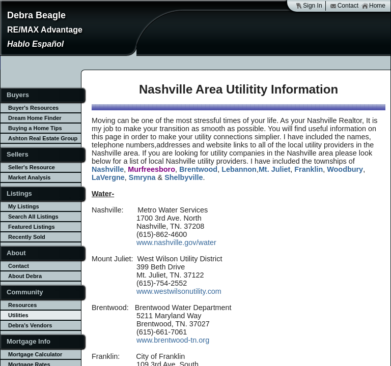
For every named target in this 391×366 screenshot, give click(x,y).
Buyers (18, 95)
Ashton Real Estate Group (42, 138)
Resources (22, 305)
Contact (344, 6)
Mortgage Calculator (35, 354)
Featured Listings (31, 227)
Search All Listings (33, 217)
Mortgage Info (28, 341)
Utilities (18, 315)
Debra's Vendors (30, 325)
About (16, 253)
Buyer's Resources (33, 108)
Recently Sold (26, 237)
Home (373, 6)
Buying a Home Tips (35, 128)
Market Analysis (29, 177)
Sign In (308, 6)
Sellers (18, 154)
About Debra (25, 276)
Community (25, 292)
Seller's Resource (31, 167)
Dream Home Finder (35, 118)
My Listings (23, 206)
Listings (19, 193)
